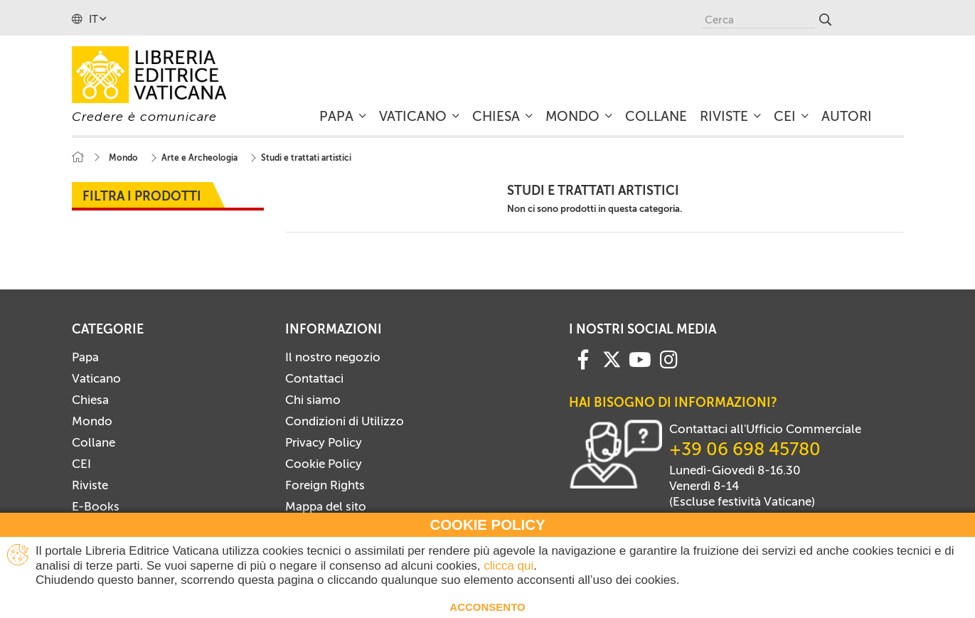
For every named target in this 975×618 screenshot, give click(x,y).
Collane (93, 442)
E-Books (95, 506)
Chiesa (90, 400)
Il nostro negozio (332, 357)
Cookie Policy (323, 464)
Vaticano (96, 378)
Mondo (92, 421)
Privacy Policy (323, 442)
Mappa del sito (325, 506)
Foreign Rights (325, 485)
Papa (85, 357)
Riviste (90, 485)
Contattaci (314, 378)
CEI (81, 464)
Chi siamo (313, 400)
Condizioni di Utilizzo (344, 421)
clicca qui (508, 565)
